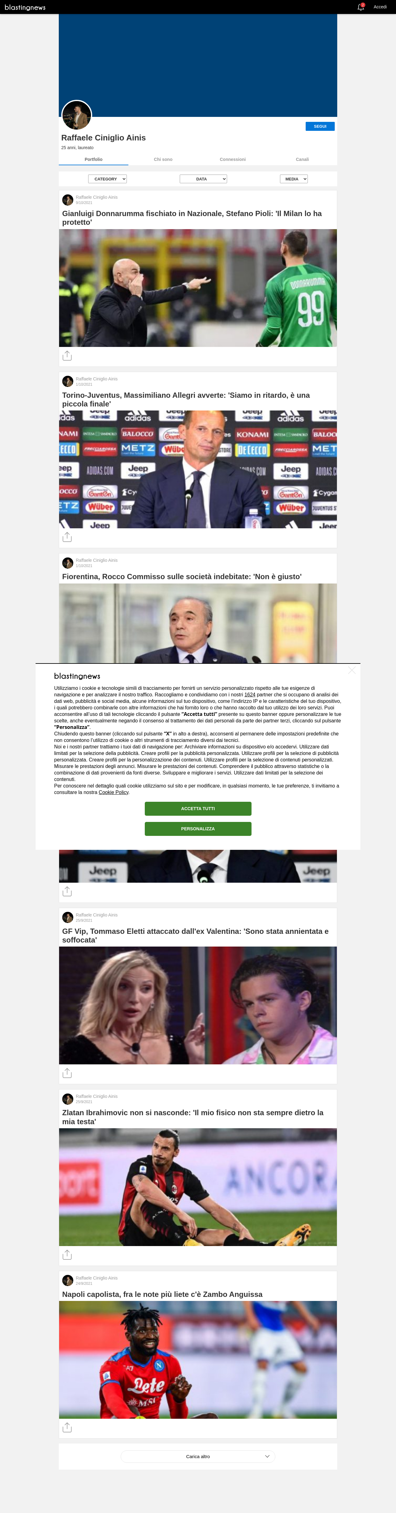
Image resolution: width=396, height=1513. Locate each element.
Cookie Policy (113, 792)
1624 (250, 694)
